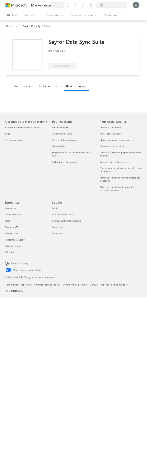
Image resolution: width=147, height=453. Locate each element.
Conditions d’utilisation (75, 284)
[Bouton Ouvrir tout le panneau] (12, 15)
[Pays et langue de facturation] (111, 5)
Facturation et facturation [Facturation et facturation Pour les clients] (64, 161)
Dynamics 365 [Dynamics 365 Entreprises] (11, 227)
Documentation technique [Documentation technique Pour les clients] (64, 139)
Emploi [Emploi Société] (55, 208)
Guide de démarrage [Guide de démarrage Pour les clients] (62, 133)
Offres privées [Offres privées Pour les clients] (58, 146)
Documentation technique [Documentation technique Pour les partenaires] (112, 146)
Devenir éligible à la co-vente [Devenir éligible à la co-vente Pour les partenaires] (114, 161)
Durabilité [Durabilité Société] (57, 233)
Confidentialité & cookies (47, 284)
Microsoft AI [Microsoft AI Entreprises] (10, 208)
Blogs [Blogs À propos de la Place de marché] (7, 133)
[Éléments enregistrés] (83, 5)
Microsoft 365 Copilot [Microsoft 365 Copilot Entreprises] (15, 239)
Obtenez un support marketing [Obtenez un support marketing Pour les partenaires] (114, 139)
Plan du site (12, 284)
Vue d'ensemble (23, 86)
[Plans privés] (91, 5)
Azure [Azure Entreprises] (7, 220)
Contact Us (26, 284)
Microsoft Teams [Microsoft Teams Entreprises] (13, 245)
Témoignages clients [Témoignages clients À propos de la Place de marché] (14, 139)
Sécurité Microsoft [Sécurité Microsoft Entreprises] (13, 214)
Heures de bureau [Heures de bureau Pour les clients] (60, 127)
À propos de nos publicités (115, 284)
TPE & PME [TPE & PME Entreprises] (10, 252)
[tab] (25, 85)
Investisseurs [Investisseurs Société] (58, 227)
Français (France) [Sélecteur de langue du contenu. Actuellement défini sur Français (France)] (19, 263)
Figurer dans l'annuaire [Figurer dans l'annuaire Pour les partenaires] (111, 133)
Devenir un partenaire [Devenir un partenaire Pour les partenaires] (110, 127)
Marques (93, 284)
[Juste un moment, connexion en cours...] (135, 5)
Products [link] (11, 26)
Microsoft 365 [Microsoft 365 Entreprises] (11, 233)
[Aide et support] (75, 5)
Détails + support (76, 86)
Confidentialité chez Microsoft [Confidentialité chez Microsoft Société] (66, 220)
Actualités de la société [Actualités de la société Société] (63, 214)
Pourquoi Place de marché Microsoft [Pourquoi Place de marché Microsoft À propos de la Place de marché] (22, 127)
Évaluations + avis (50, 86)
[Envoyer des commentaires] (67, 5)
